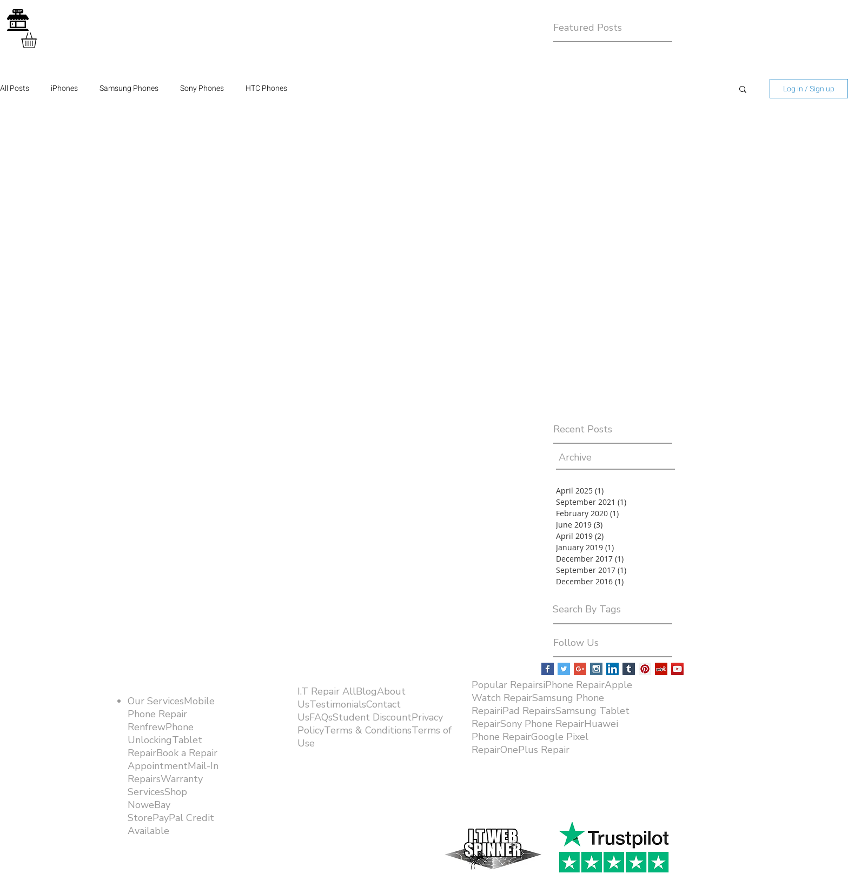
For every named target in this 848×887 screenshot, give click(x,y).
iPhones (64, 88)
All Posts (14, 88)
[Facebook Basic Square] (547, 669)
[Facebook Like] (609, 808)
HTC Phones (266, 88)
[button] (38, 40)
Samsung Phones (129, 88)
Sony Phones (202, 88)
